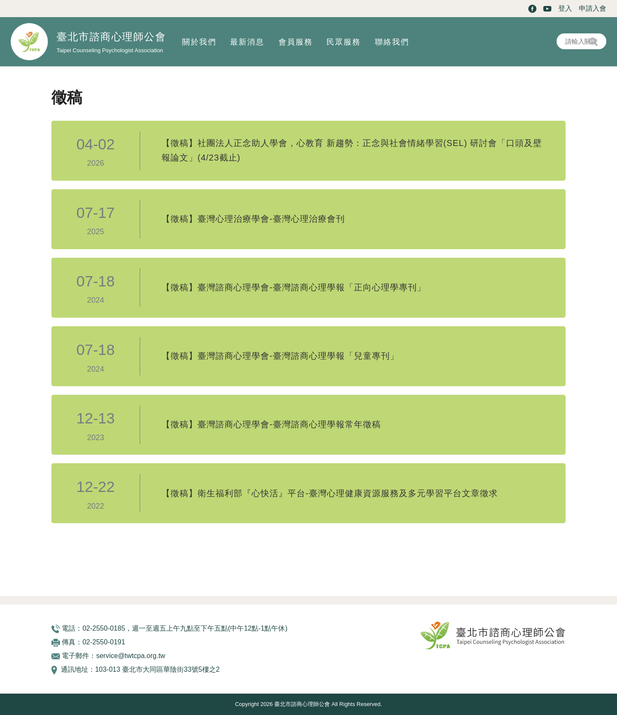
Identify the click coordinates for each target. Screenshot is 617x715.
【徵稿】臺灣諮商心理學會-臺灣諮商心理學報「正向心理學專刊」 (294, 287)
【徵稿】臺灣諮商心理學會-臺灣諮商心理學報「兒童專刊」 (280, 356)
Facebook (532, 9)
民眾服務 (343, 42)
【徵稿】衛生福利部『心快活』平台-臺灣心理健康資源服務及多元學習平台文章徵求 (330, 493)
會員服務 (296, 42)
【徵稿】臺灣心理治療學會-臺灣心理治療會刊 (253, 219)
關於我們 (199, 42)
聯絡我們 (392, 42)
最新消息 (247, 42)
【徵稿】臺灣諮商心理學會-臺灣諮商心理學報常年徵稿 (271, 424)
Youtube (547, 9)
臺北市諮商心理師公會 (111, 36)
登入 (565, 8)
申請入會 (592, 8)
